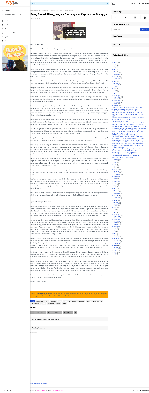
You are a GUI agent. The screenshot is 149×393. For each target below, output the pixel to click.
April (115, 66)
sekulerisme (51, 303)
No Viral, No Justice (117, 147)
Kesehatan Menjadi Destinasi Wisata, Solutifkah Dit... (127, 136)
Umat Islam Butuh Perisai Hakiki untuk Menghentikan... (128, 143)
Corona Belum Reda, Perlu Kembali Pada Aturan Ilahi (127, 138)
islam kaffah (72, 301)
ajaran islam (39, 301)
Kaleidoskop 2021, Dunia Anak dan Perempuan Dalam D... (129, 126)
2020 (115, 62)
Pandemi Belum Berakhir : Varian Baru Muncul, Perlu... (128, 111)
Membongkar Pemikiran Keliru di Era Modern (125, 155)
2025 (115, 223)
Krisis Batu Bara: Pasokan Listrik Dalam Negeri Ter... (127, 130)
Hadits (5, 25)
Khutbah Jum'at (8, 29)
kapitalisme (81, 301)
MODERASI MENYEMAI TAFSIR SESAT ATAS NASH (126, 107)
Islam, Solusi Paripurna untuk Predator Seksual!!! (126, 112)
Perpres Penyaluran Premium (120, 133)
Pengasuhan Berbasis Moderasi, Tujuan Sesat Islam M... (128, 118)
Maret (115, 64)
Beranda (32, 10)
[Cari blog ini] (125, 29)
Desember (117, 80)
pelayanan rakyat (97, 301)
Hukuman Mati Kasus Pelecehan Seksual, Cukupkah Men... (129, 142)
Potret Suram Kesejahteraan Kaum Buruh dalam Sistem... (129, 123)
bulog (46, 301)
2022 (115, 104)
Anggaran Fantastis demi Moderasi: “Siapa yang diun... (128, 145)
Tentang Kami (144, 3)
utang (37, 10)
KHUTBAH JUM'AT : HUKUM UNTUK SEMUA (124, 135)
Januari (116, 83)
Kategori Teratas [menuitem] (8, 14)
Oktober (116, 76)
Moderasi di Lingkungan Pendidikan (122, 154)
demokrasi (53, 301)
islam (65, 301)
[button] (113, 3)
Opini (5, 37)
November (117, 78)
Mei (115, 67)
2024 (115, 200)
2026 (115, 245)
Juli (115, 71)
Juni (115, 69)
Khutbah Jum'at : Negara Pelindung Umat (124, 150)
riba (44, 303)
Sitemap (6, 41)
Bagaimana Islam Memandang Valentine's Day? (125, 149)
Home (134, 3)
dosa (60, 301)
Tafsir (5, 21)
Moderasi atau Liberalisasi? (119, 121)
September (117, 74)
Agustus (116, 73)
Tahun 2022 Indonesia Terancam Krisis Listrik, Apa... (128, 131)
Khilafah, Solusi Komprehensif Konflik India (125, 140)
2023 (115, 178)
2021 (115, 81)
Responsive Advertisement (38, 383)
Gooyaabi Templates (58, 390)
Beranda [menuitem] (6, 10)
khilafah (89, 301)
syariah (58, 303)
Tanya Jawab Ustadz (9, 33)
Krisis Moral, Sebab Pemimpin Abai (122, 157)
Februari (116, 85)
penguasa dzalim (36, 303)
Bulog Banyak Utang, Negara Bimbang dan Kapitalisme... (128, 128)
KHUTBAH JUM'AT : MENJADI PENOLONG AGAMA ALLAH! (129, 124)
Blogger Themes (40, 390)
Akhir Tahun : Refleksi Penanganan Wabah (124, 109)
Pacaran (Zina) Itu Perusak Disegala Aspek (124, 152)
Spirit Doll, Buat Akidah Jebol (120, 119)
